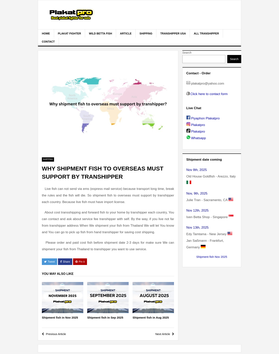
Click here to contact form (209, 94)
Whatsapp (198, 138)
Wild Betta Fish (100, 33)
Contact (48, 41)
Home (46, 33)
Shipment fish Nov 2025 (211, 256)
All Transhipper (206, 33)
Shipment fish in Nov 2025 (60, 317)
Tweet (49, 261)
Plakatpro (198, 125)
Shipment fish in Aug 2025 (151, 317)
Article (126, 33)
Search (187, 52)
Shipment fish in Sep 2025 (105, 317)
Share (65, 261)
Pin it (80, 261)
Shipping (146, 33)
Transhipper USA (173, 33)
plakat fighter (69, 33)
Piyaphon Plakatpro (205, 118)
